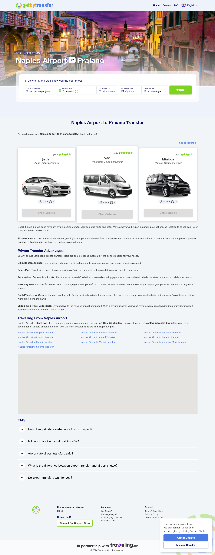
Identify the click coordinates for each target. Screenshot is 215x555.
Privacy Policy (151, 514)
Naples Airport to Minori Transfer (97, 342)
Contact (167, 5)
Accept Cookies (186, 537)
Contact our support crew (75, 523)
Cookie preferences (154, 517)
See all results (188, 142)
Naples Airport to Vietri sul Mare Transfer (165, 342)
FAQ (176, 5)
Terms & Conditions (154, 511)
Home (156, 5)
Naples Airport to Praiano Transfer (36, 337)
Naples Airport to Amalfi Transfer (97, 337)
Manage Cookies (185, 545)
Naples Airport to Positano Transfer (162, 332)
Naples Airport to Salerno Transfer (36, 346)
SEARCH (181, 90)
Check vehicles (46, 212)
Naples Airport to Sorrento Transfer (98, 332)
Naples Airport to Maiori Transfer (35, 342)
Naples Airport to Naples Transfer (35, 332)
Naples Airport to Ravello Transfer (161, 337)
